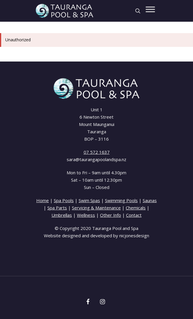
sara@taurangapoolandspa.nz (96, 159)
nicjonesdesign (134, 235)
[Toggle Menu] (150, 9)
